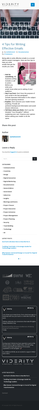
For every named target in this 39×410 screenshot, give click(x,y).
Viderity (9, 309)
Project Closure (9, 205)
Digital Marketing (9, 181)
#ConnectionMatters (20, 326)
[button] (36, 4)
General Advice (9, 188)
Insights (6, 198)
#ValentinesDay (8, 326)
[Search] (34, 159)
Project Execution (9, 209)
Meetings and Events (11, 202)
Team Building (8, 226)
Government (8, 192)
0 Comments (8, 54)
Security (6, 222)
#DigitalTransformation (11, 328)
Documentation (23, 52)
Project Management (11, 215)
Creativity (7, 171)
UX (4, 233)
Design (6, 174)
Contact (5, 393)
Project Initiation (9, 212)
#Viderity (31, 326)
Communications (9, 168)
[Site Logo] (7, 4)
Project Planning (9, 219)
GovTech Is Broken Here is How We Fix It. (16, 242)
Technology (7, 229)
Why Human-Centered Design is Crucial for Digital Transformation (19, 253)
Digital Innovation (10, 178)
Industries (7, 195)
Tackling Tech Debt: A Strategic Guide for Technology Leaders (16, 247)
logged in (13, 152)
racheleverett (10, 52)
